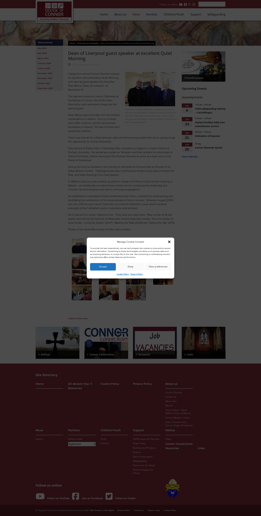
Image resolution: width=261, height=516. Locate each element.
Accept (103, 266)
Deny (130, 266)
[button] (169, 241)
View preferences (158, 266)
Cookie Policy (123, 274)
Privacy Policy (136, 274)
